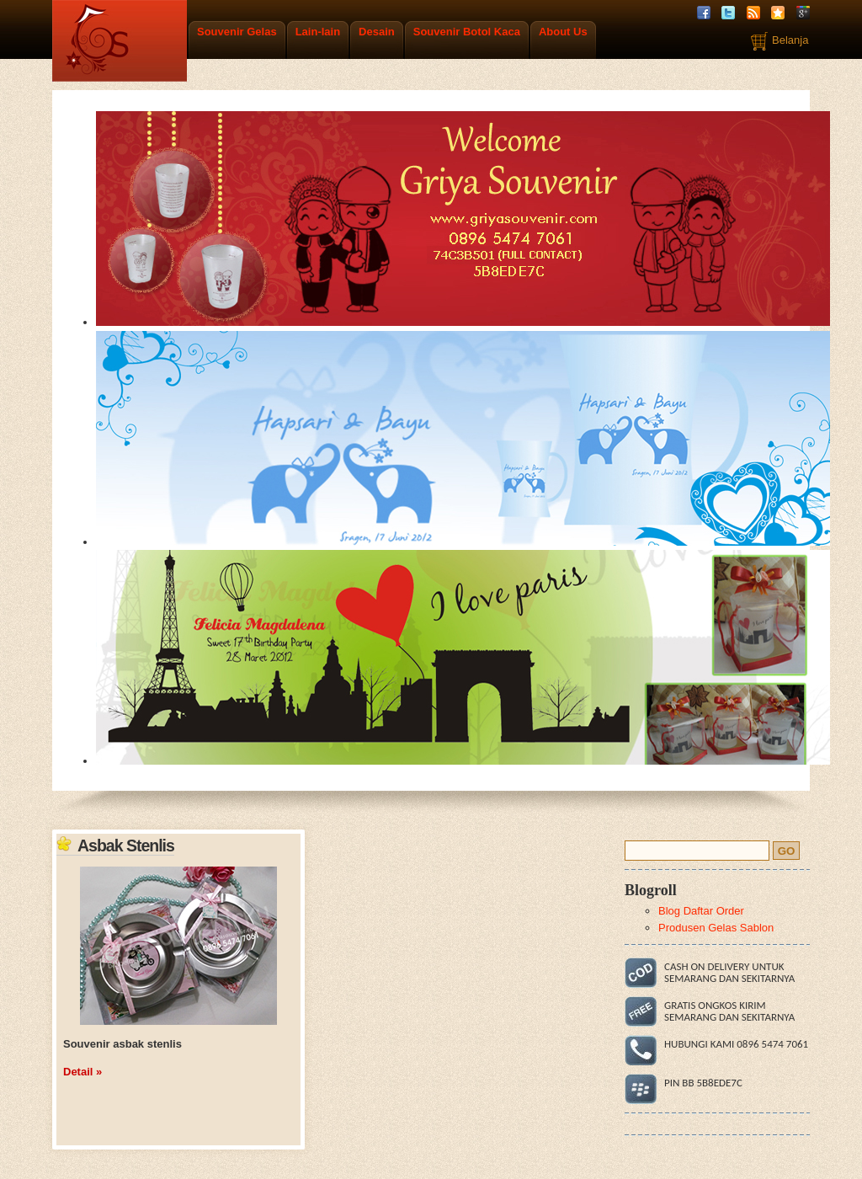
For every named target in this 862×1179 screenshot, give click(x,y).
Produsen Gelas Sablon (716, 927)
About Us (563, 31)
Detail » (82, 1071)
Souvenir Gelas (237, 31)
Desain (377, 31)
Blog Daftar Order (701, 910)
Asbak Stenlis (125, 845)
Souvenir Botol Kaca (466, 31)
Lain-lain (317, 31)
